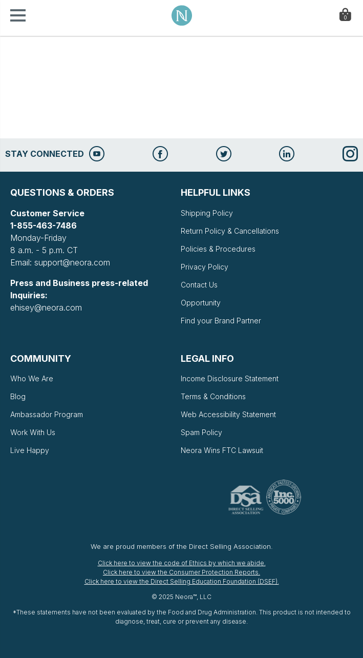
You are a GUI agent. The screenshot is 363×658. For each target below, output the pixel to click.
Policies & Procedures (218, 248)
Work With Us (32, 432)
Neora (182, 15)
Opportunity (201, 302)
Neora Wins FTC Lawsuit (222, 450)
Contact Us (199, 284)
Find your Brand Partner (221, 320)
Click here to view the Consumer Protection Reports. (181, 572)
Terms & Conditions (213, 396)
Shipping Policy (207, 213)
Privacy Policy (204, 266)
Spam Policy (201, 432)
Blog (18, 396)
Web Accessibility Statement (228, 414)
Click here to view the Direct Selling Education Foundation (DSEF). (181, 581)
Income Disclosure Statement (230, 378)
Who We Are (31, 378)
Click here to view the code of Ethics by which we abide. (182, 563)
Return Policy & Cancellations (230, 231)
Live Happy (29, 450)
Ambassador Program (46, 414)
